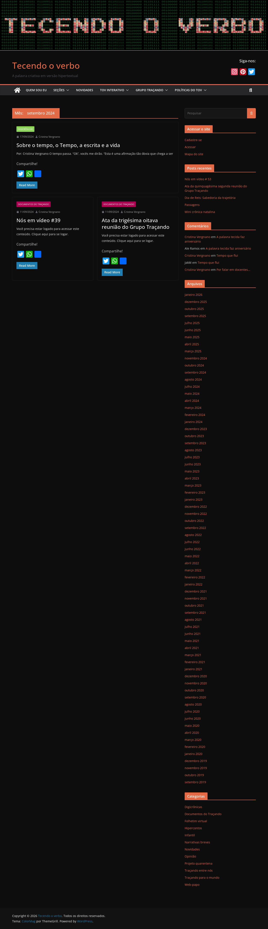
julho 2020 (192, 711)
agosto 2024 (193, 379)
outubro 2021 (194, 605)
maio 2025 (192, 337)
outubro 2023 (194, 436)
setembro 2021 (195, 612)
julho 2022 (192, 542)
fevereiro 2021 (195, 662)
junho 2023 (193, 464)
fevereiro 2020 (195, 747)
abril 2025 (192, 344)
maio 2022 (192, 556)
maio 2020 (192, 726)
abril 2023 (192, 478)
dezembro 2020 (196, 676)
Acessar (190, 147)
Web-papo (192, 885)
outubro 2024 (194, 365)
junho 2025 (193, 330)
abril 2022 (192, 563)
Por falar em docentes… (233, 270)
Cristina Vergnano (49, 136)
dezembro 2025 (196, 302)
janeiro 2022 (193, 584)
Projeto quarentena (198, 863)
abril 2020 (192, 733)
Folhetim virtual (196, 821)
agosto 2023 (193, 450)
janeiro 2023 (193, 499)
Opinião (190, 856)
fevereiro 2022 (195, 577)
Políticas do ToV (188, 90)
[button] (67, 90)
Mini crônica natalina (200, 212)
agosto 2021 (193, 620)
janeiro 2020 (193, 754)
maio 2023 (192, 471)
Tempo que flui (227, 255)
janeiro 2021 (193, 669)
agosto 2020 (193, 704)
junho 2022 (193, 549)
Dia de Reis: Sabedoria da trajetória (210, 198)
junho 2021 (193, 634)
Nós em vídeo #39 (38, 220)
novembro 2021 (196, 598)
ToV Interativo (112, 90)
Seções (59, 90)
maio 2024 (192, 394)
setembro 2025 (195, 316)
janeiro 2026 (193, 295)
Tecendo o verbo (46, 65)
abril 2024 (192, 401)
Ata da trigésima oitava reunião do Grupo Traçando (135, 223)
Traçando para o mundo (202, 877)
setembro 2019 (195, 782)
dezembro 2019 (196, 761)
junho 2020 (193, 718)
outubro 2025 (194, 309)
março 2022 (193, 570)
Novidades (84, 90)
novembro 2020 (196, 683)
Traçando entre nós (199, 870)
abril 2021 (192, 648)
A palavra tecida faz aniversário (228, 248)
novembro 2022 (196, 514)
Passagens (192, 205)
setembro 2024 (195, 372)
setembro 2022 (195, 528)
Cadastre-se (193, 140)
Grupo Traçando (149, 90)
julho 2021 (192, 627)
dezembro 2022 (196, 507)
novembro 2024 (196, 358)
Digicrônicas (25, 129)
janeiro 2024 (193, 422)
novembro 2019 (196, 768)
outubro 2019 (194, 775)
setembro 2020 (195, 697)
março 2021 (193, 655)
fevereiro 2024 (195, 415)
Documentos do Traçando (33, 204)
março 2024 (193, 408)
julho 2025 (192, 323)
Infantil (190, 835)
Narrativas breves (197, 842)
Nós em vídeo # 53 (198, 179)
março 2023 (193, 485)
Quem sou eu (36, 90)
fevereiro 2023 (195, 492)
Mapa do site (194, 154)
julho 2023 (192, 457)
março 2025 (193, 351)
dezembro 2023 (196, 429)
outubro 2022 (194, 521)
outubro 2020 (194, 690)
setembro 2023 (195, 443)
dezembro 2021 (196, 591)
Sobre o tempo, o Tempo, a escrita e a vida (68, 145)
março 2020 (193, 740)
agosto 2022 (193, 535)
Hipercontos (193, 828)
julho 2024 (192, 386)
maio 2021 (192, 641)
